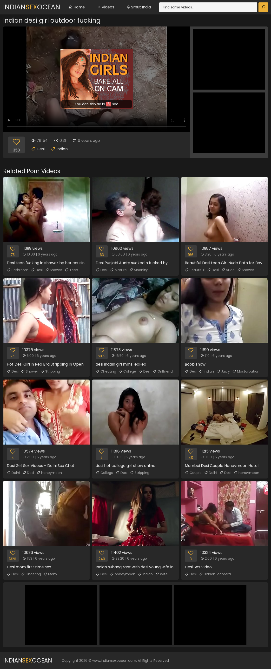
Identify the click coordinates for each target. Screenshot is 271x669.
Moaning (138, 270)
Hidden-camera (215, 574)
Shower (53, 270)
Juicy (223, 371)
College (127, 371)
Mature (118, 270)
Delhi (13, 472)
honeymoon (49, 472)
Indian (62, 149)
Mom (50, 574)
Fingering (31, 574)
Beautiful (195, 270)
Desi (41, 149)
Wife (161, 574)
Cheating (106, 371)
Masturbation (245, 371)
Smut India (138, 7)
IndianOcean (31, 7)
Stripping (50, 371)
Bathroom (17, 270)
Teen (71, 270)
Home (77, 7)
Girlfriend (163, 371)
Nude (228, 270)
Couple (193, 472)
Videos (105, 7)
